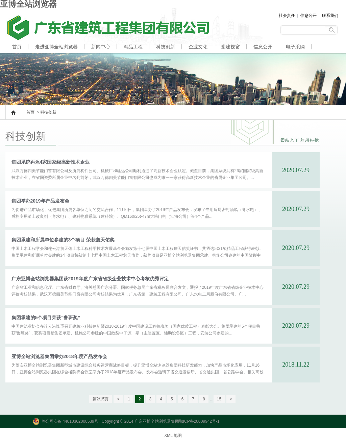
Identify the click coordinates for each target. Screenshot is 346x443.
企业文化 (198, 46)
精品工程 (133, 46)
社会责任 (287, 15)
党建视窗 (230, 46)
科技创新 (165, 46)
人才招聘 (21, 59)
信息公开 (308, 15)
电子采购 (295, 46)
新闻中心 (100, 46)
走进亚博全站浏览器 (56, 46)
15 (219, 399)
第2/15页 (100, 399)
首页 (17, 46)
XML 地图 (173, 435)
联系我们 (330, 15)
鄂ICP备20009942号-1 (199, 421)
